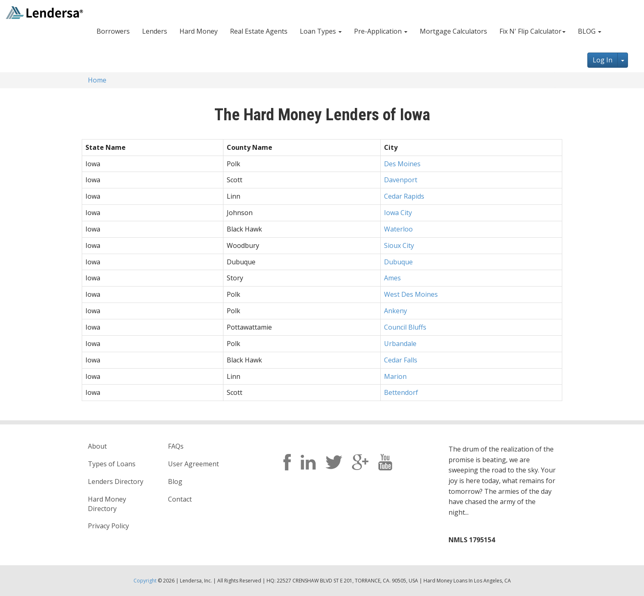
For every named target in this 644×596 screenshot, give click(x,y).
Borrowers (113, 31)
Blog (175, 481)
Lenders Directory (115, 481)
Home (97, 80)
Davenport (400, 179)
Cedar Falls (400, 359)
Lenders (154, 31)
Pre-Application (380, 31)
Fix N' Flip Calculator (532, 31)
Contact (180, 499)
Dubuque (398, 261)
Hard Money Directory (107, 504)
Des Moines (402, 163)
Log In (602, 59)
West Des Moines (411, 294)
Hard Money (198, 31)
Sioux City (399, 245)
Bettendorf (401, 392)
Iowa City (398, 212)
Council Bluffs (405, 327)
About (97, 446)
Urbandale (400, 343)
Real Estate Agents (259, 31)
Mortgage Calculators (453, 31)
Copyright (144, 580)
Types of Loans (112, 463)
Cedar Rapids (404, 196)
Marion (395, 376)
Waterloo (398, 229)
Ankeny (395, 310)
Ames (392, 277)
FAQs (176, 446)
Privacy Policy (108, 525)
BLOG (589, 31)
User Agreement (193, 463)
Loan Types (321, 31)
